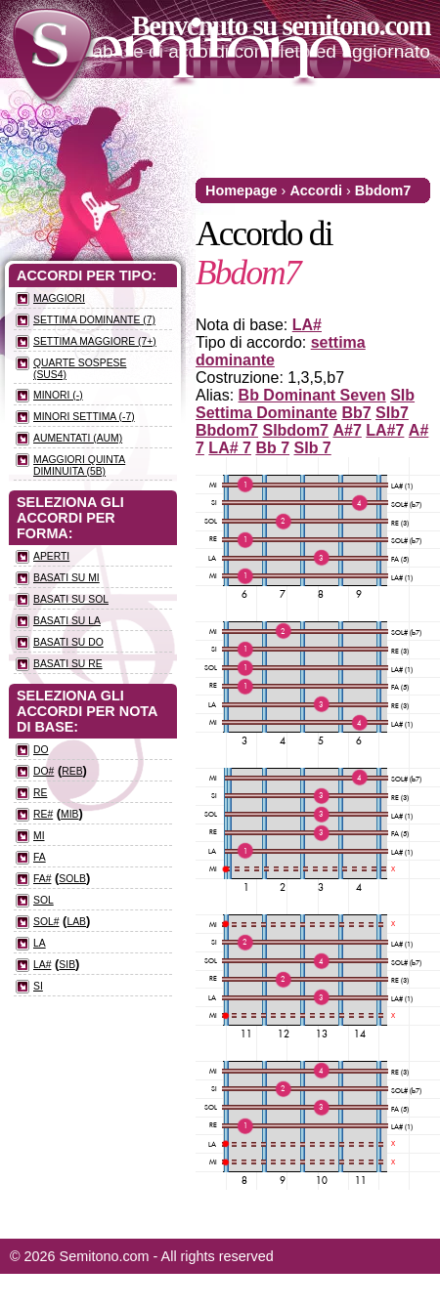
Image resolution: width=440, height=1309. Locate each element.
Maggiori (59, 298)
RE (40, 792)
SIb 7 (312, 448)
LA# (307, 325)
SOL (43, 900)
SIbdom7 (295, 430)
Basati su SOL (71, 599)
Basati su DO (68, 642)
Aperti (51, 556)
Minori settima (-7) (84, 416)
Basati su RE (68, 663)
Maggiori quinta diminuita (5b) (79, 465)
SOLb (72, 878)
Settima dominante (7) (94, 320)
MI (39, 835)
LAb (76, 921)
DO (41, 749)
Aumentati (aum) (77, 438)
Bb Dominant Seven (312, 395)
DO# (43, 771)
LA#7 (385, 430)
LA (39, 943)
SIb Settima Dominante (305, 404)
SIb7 (392, 412)
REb (72, 771)
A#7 (346, 430)
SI (38, 986)
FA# (42, 878)
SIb (67, 964)
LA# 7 (229, 448)
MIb (69, 814)
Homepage (241, 190)
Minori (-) (58, 395)
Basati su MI (66, 577)
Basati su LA (67, 620)
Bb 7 (272, 448)
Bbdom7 (383, 190)
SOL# (46, 921)
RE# (43, 814)
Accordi (315, 190)
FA (39, 857)
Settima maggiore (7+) (94, 341)
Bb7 (356, 412)
